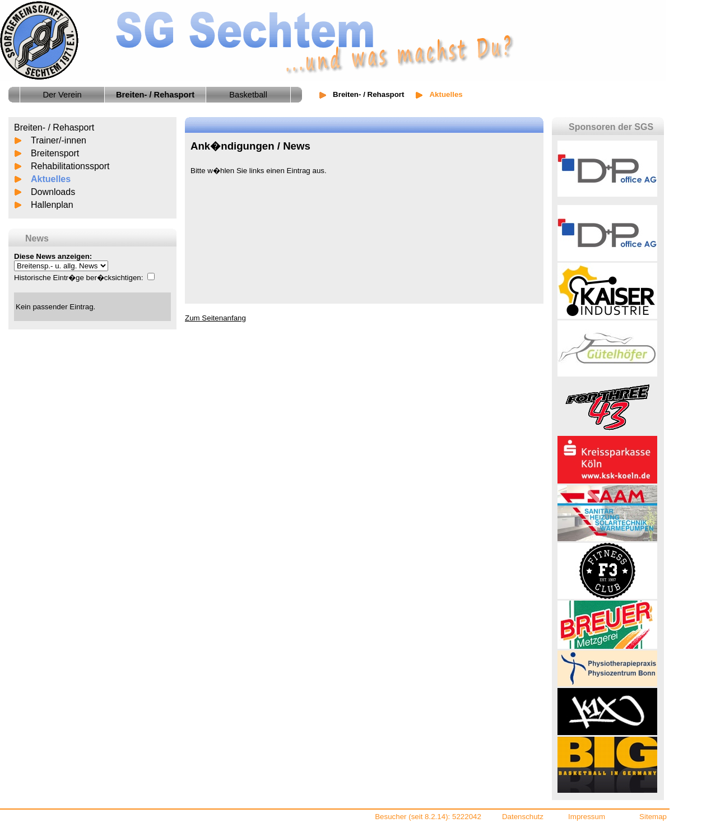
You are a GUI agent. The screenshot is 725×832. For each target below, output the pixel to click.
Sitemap (653, 816)
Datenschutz (522, 816)
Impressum (586, 816)
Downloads (53, 192)
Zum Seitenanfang (215, 318)
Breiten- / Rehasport (368, 94)
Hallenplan (52, 205)
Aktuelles (51, 179)
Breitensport (55, 153)
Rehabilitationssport (70, 166)
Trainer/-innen (58, 140)
